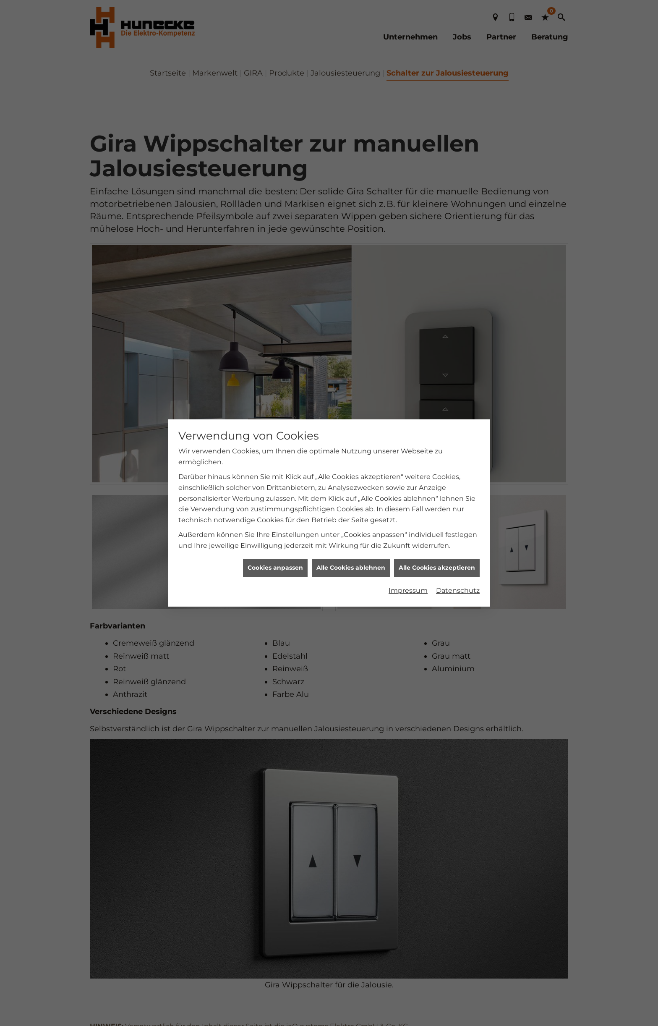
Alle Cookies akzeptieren (437, 414)
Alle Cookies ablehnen (350, 414)
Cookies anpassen (275, 414)
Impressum (408, 437)
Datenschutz (458, 437)
